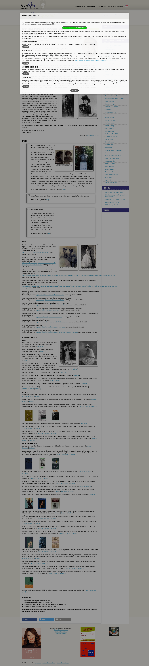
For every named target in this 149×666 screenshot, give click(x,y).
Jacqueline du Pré (110, 74)
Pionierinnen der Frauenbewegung (115, 31)
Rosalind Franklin (110, 90)
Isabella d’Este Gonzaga (112, 82)
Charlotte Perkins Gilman (112, 96)
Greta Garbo (109, 93)
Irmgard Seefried (110, 161)
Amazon (24, 389)
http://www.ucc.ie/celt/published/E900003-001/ (35, 252)
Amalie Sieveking (110, 164)
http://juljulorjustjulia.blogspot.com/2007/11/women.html (52, 322)
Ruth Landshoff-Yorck (111, 112)
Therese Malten (109, 131)
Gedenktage (101, 6)
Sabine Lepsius (109, 117)
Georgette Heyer (110, 104)
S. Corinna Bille (109, 63)
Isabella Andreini (110, 52)
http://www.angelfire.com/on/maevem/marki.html (50, 300)
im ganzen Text (119, 14)
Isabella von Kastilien (111, 107)
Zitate (30, 56)
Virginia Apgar (109, 55)
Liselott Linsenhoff (110, 120)
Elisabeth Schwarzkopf (112, 158)
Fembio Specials (26, 24)
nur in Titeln (118, 15)
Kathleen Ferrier (110, 88)
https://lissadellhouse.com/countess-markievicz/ (50, 295)
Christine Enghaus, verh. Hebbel (114, 79)
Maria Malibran (109, 128)
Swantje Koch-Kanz (93, 135)
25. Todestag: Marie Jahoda (113, 205)
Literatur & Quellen (45, 56)
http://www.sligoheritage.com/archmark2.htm (49, 317)
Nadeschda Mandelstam (112, 134)
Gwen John (108, 109)
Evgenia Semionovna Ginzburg (114, 98)
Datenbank (90, 6)
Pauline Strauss (110, 166)
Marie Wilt (108, 180)
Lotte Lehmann (109, 115)
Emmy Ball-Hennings (111, 58)
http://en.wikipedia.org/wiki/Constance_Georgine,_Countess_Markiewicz (57, 332)
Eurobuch (52, 380)
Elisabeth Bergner (110, 60)
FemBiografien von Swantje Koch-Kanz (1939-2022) (47, 24)
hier (64, 189)
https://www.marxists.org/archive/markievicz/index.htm (52, 305)
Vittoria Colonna (110, 68)
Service (120, 6)
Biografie (24, 56)
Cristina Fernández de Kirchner (114, 85)
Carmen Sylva (109, 169)
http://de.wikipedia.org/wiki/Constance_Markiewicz (50, 327)
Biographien (80, 6)
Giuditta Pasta (109, 145)
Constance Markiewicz (111, 136)
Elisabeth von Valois (111, 77)
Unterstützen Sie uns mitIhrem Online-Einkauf (61, 631)
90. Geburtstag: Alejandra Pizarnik (115, 199)
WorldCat (40, 346)
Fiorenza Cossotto (110, 71)
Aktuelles (112, 6)
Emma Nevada (109, 142)
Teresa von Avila (110, 172)
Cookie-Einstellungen (63, 663)
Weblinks (36, 56)
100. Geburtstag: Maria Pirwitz (114, 192)
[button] (29, 619)
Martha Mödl (109, 139)
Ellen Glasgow (109, 101)
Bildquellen (55, 56)
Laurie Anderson (110, 49)
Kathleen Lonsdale (110, 123)
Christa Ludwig (109, 126)
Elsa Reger (108, 147)
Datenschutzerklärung (48, 663)
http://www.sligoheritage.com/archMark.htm (48, 310)
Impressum (38, 663)
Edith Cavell (108, 66)
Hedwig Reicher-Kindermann (113, 150)
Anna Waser (109, 177)
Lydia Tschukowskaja (111, 174)
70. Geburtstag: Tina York (112, 202)
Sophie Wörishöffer (111, 183)
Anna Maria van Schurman (113, 155)
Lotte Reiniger (109, 153)
